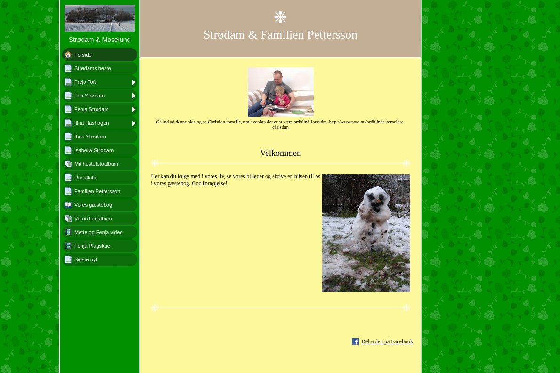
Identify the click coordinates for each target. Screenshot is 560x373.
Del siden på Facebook (387, 341)
